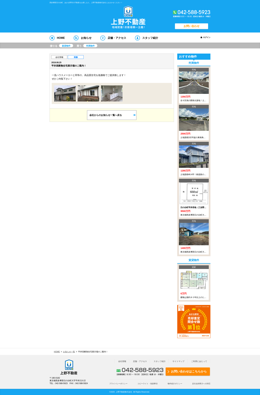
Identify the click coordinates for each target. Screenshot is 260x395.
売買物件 (90, 46)
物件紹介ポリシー (175, 384)
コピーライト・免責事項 (147, 384)
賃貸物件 (66, 46)
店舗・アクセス (140, 361)
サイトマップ (178, 361)
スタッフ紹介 (160, 361)
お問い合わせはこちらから (189, 371)
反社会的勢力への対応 (201, 384)
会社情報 (59, 57)
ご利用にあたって (199, 361)
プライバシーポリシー (118, 384)
